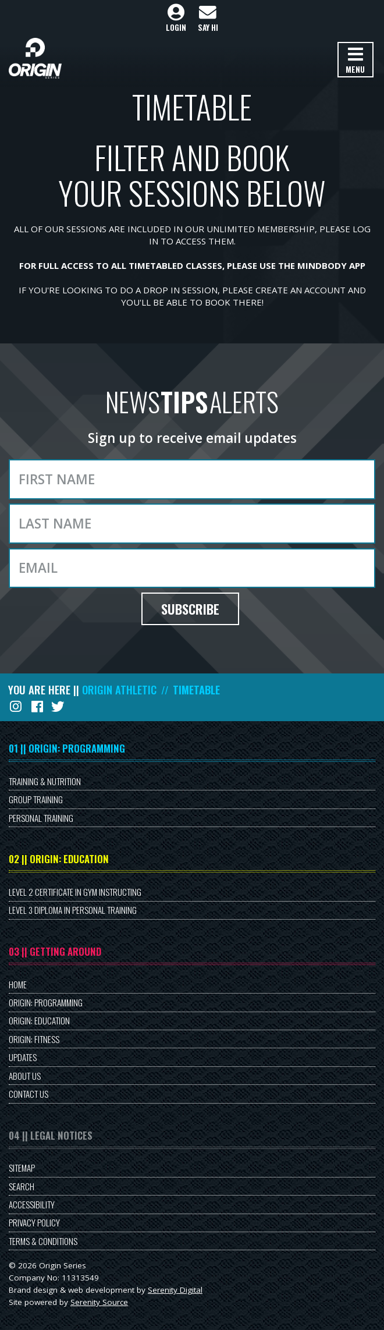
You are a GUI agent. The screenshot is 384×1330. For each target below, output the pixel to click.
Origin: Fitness (34, 1039)
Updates (23, 1057)
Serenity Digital (175, 1290)
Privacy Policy (34, 1222)
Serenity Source (99, 1302)
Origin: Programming (46, 1002)
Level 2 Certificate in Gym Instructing (75, 891)
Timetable (196, 689)
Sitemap (22, 1167)
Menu (355, 60)
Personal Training (41, 817)
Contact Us (28, 1093)
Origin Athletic (119, 689)
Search (21, 1186)
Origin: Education (39, 1020)
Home (18, 984)
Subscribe (190, 609)
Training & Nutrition (45, 781)
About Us (25, 1075)
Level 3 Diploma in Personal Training (73, 909)
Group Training (36, 799)
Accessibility (32, 1204)
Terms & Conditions (43, 1241)
